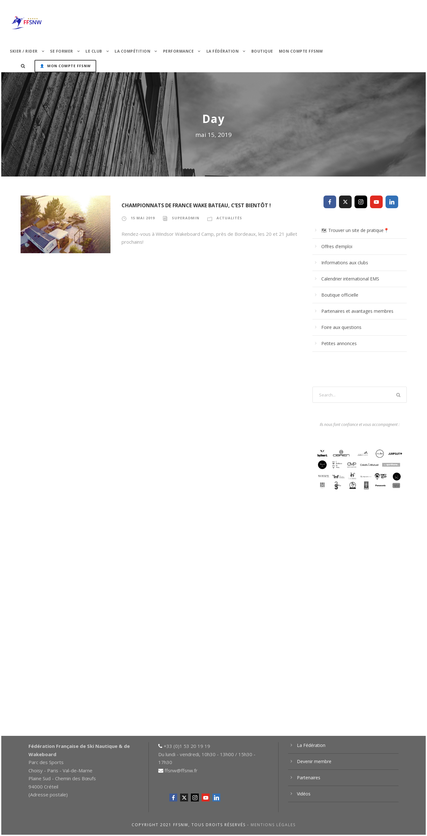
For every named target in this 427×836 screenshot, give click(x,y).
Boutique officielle (339, 295)
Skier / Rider (24, 51)
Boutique (262, 51)
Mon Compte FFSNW (301, 51)
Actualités (229, 217)
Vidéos (304, 794)
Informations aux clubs (344, 263)
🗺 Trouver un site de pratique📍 (355, 230)
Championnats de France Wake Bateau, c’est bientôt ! (196, 205)
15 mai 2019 (143, 217)
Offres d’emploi (336, 246)
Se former (61, 51)
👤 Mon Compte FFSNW (65, 65)
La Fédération (222, 51)
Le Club (93, 51)
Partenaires (308, 778)
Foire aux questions (341, 327)
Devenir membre (314, 761)
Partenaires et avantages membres (357, 311)
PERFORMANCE (178, 51)
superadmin (185, 217)
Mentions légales (273, 824)
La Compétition (132, 51)
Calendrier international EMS (350, 279)
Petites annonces (339, 343)
